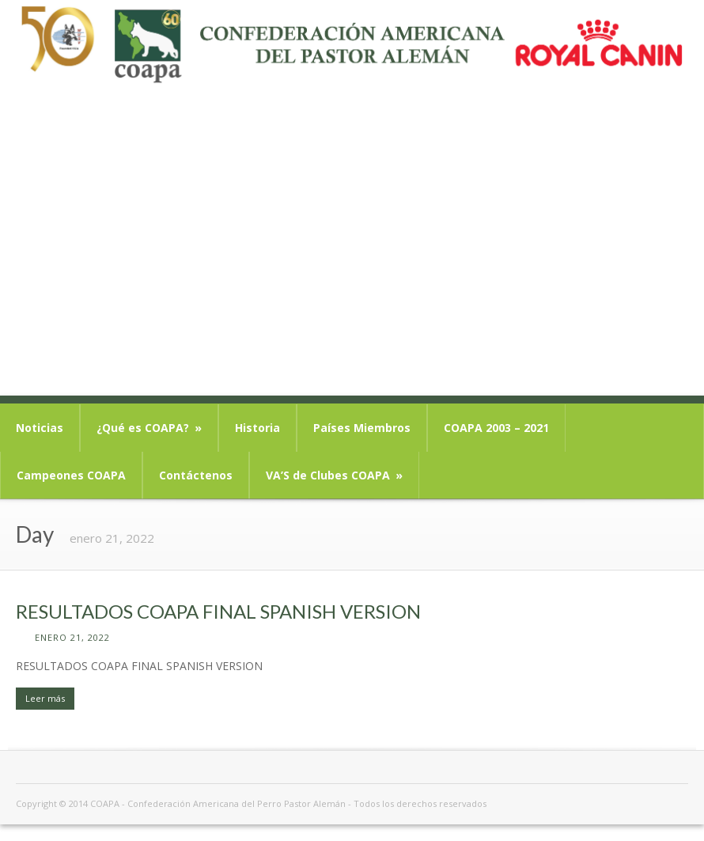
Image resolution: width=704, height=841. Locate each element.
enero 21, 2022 (72, 637)
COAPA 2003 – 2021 (496, 427)
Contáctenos (196, 475)
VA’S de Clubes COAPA (334, 475)
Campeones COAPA (71, 475)
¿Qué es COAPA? (149, 427)
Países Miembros (362, 427)
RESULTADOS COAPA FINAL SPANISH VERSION (218, 611)
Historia (257, 427)
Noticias (39, 427)
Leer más (45, 698)
